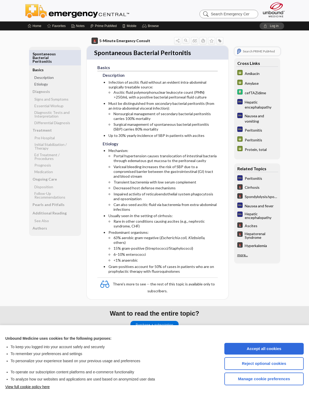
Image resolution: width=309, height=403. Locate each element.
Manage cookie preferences (264, 379)
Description (44, 61)
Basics (38, 54)
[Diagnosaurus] (257, 104)
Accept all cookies (264, 348)
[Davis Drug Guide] (257, 92)
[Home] (34, 25)
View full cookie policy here (27, 387)
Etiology (41, 68)
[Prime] (103, 25)
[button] (151, 25)
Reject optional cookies (264, 363)
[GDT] (257, 73)
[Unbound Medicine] (273, 9)
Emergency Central (91, 11)
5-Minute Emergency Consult (121, 41)
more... (242, 255)
